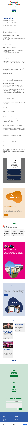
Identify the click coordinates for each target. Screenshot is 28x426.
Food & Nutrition (5, 404)
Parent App (4, 406)
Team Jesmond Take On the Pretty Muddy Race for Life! (7, 334)
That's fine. (25, 424)
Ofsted (3, 403)
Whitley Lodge (16, 404)
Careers (3, 415)
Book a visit (14, 11)
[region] (14, 424)
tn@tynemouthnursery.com (10, 420)
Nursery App (16, 410)
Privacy (3, 416)
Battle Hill (16, 402)
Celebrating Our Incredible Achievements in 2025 (19, 309)
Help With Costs (4, 407)
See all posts (14, 345)
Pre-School (4, 402)
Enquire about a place (14, 360)
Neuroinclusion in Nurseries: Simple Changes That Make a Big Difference (8, 316)
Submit (20, 393)
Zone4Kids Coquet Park (5, 410)
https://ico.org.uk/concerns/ (8, 145)
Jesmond (16, 403)
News (3, 414)
